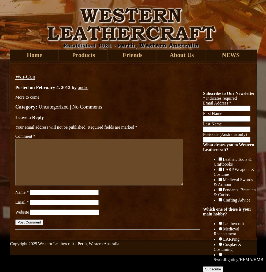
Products (83, 55)
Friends (132, 55)
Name (22, 192)
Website (22, 212)
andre (83, 87)
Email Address (217, 103)
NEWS (231, 55)
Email (22, 202)
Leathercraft (233, 223)
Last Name (212, 124)
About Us (181, 55)
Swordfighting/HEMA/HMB (238, 259)
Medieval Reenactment (226, 231)
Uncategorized (54, 107)
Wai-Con (25, 76)
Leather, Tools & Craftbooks (233, 161)
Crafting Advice (236, 200)
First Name (212, 113)
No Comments (87, 107)
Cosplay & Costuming (228, 247)
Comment (25, 136)
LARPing (231, 239)
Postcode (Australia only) (225, 134)
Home (34, 55)
